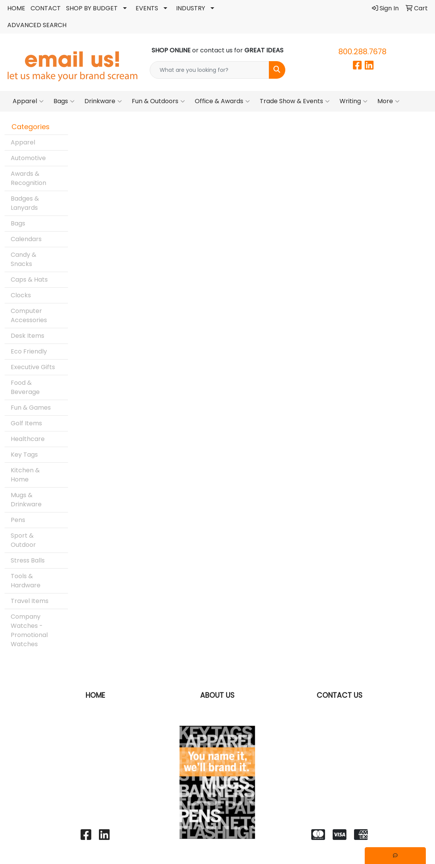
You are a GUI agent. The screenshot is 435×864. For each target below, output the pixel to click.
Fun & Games (31, 407)
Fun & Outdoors (158, 101)
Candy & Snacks (23, 259)
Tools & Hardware (25, 581)
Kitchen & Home (25, 475)
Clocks (21, 295)
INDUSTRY (190, 8)
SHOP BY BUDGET (92, 8)
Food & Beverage (25, 387)
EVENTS (147, 8)
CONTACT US (339, 695)
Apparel (28, 101)
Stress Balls (28, 560)
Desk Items (27, 335)
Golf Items (26, 423)
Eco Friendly (29, 351)
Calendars (26, 239)
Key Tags (24, 454)
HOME (16, 8)
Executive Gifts (33, 367)
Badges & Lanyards (25, 203)
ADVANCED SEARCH (36, 25)
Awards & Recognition (28, 178)
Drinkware (103, 101)
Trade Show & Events (295, 101)
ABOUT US (217, 695)
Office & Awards (222, 101)
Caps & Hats (29, 279)
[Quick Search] (210, 70)
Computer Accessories (29, 315)
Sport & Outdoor (23, 540)
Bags (63, 101)
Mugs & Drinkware (26, 500)
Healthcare (28, 438)
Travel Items (30, 601)
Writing (353, 101)
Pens (18, 519)
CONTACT (46, 8)
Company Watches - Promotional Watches (29, 630)
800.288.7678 (362, 51)
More (388, 101)
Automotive (28, 158)
